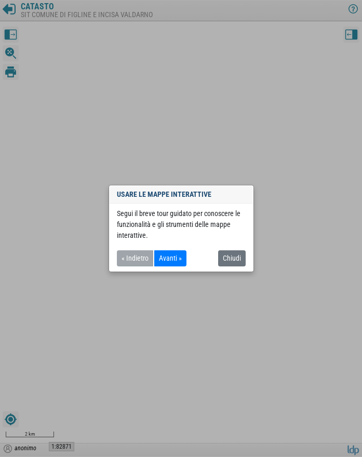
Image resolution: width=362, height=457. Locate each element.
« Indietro (135, 258)
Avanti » (170, 258)
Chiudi (232, 258)
